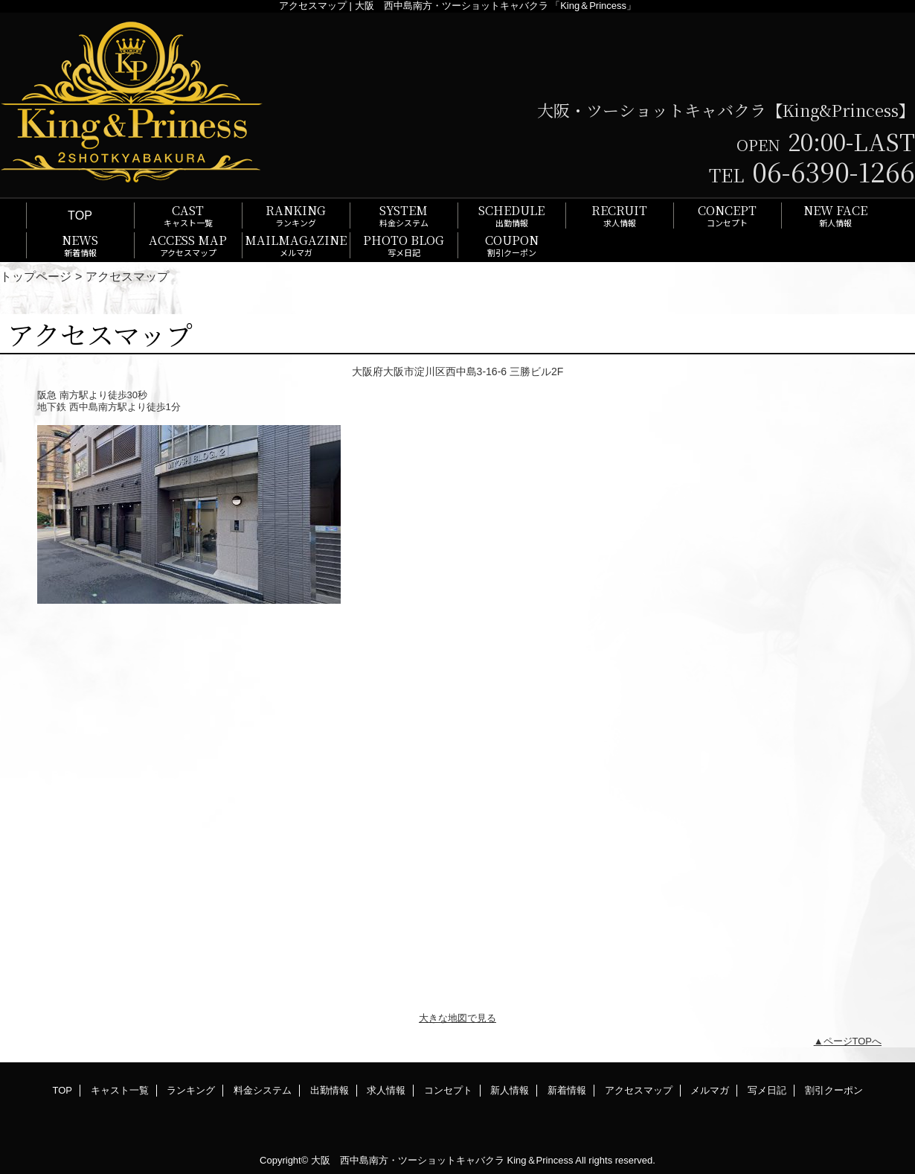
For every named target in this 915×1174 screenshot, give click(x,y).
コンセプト (448, 1090)
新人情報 (509, 1090)
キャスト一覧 (120, 1090)
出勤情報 (329, 1090)
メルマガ (709, 1090)
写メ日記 (767, 1090)
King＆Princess (540, 1160)
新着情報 (567, 1090)
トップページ (35, 276)
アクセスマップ (638, 1090)
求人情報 (386, 1090)
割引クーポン (834, 1090)
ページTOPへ (853, 1041)
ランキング (191, 1090)
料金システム (263, 1090)
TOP (80, 215)
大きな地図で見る (457, 1018)
